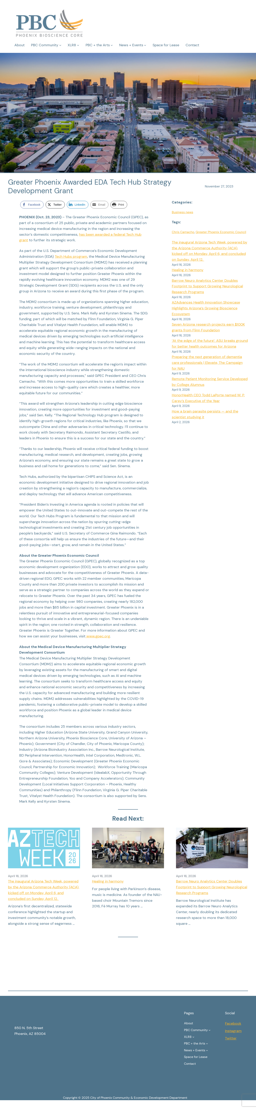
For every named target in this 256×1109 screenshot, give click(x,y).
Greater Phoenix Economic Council (221, 232)
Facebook (233, 1023)
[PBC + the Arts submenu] (112, 45)
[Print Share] (118, 204)
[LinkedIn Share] (77, 204)
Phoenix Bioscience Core (55, 1015)
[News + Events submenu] (145, 45)
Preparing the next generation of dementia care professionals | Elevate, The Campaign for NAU (207, 362)
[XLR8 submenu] (78, 45)
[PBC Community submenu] (60, 45)
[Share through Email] (99, 204)
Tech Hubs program (71, 256)
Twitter (231, 1038)
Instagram (233, 1030)
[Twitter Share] (55, 204)
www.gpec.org (97, 636)
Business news (182, 212)
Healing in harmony (187, 270)
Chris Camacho (183, 232)
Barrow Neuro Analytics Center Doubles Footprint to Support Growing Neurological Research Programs (207, 286)
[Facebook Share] (31, 204)
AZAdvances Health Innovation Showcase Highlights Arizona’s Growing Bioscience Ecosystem (206, 308)
